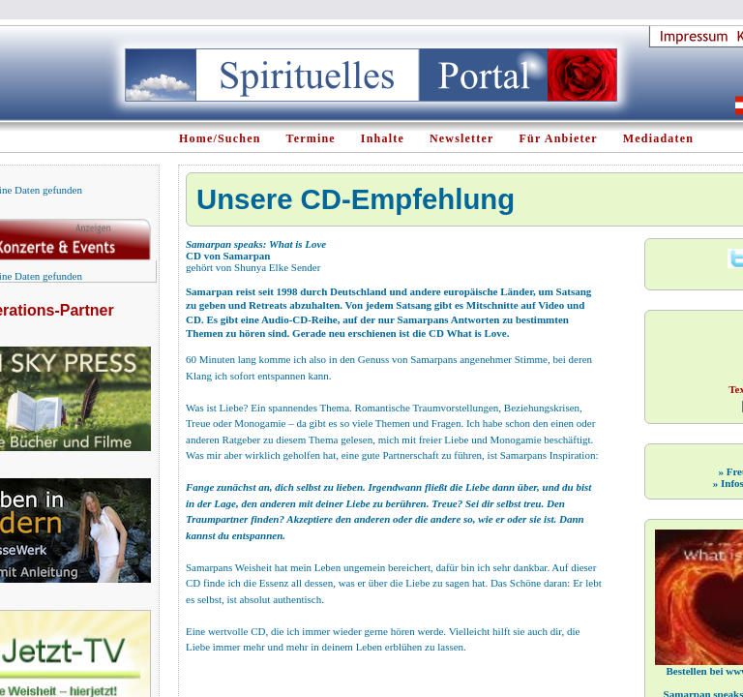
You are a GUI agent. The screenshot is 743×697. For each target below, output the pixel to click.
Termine (311, 138)
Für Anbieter (559, 138)
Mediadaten (658, 138)
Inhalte (382, 138)
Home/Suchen (220, 138)
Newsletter (462, 138)
